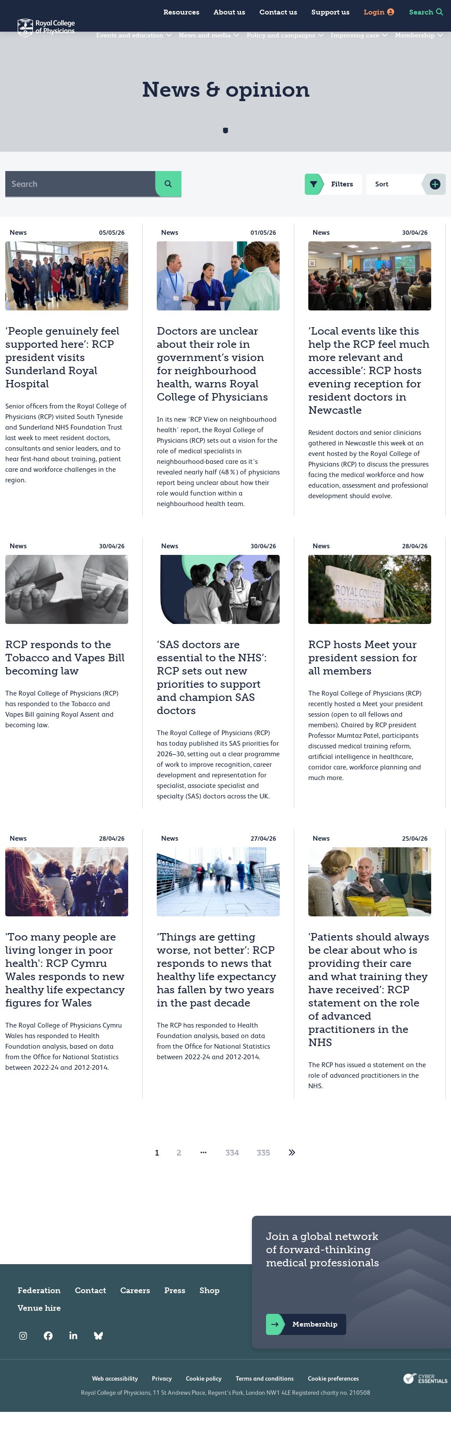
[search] (168, 205)
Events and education (134, 35)
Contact (90, 1311)
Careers (135, 1311)
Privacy (162, 1399)
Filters (329, 205)
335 (263, 1174)
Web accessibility (115, 1399)
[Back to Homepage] (37, 33)
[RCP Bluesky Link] (98, 1357)
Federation (39, 1311)
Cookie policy (204, 1399)
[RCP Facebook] (48, 1357)
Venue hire (39, 1329)
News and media (209, 35)
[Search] (80, 205)
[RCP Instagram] (23, 1357)
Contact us (278, 12)
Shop (210, 1311)
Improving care (360, 35)
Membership (419, 35)
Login (379, 12)
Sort (381, 205)
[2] (292, 1174)
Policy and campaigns (286, 35)
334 (232, 1174)
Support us (330, 12)
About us (229, 12)
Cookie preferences (333, 1399)
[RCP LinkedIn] (73, 1357)
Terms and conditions (265, 1399)
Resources (181, 12)
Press (174, 1311)
